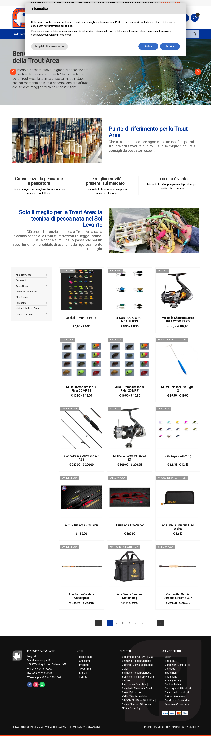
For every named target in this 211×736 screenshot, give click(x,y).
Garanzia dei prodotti (177, 691)
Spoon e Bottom (24, 313)
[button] (13, 72)
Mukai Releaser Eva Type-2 (178, 387)
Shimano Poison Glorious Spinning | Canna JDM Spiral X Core (138, 675)
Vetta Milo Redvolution (135, 695)
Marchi (83, 671)
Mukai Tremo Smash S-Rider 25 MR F (129, 387)
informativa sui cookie (60, 25)
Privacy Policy (173, 679)
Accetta (170, 46)
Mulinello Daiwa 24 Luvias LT (129, 457)
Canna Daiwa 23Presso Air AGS (81, 457)
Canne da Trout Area (26, 291)
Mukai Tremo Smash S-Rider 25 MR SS (81, 387)
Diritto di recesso (175, 695)
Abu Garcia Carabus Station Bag (129, 595)
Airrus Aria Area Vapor (130, 524)
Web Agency (192, 726)
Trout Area (85, 667)
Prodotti (84, 664)
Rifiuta (148, 46)
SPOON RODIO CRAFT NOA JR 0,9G (129, 318)
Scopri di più (170, 3)
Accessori (21, 279)
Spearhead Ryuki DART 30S (138, 656)
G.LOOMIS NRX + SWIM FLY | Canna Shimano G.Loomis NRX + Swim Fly (139, 703)
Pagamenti (171, 675)
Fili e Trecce (22, 296)
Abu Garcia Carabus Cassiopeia (81, 595)
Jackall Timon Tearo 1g (81, 317)
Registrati (170, 660)
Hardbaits (21, 302)
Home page (19, 34)
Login (168, 656)
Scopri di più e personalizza (49, 46)
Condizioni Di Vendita (177, 699)
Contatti (83, 675)
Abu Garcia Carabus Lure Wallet (178, 526)
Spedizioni (171, 671)
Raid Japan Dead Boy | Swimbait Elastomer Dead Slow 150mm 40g (137, 687)
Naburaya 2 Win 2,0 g (177, 455)
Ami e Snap (22, 285)
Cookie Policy (173, 683)
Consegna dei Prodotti (178, 687)
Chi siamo (84, 660)
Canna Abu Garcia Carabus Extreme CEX (178, 595)
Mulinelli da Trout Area (27, 307)
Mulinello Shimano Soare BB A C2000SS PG (178, 318)
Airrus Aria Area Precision (81, 524)
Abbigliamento (23, 274)
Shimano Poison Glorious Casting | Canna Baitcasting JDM (137, 663)
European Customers (177, 703)
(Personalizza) (178, 726)
